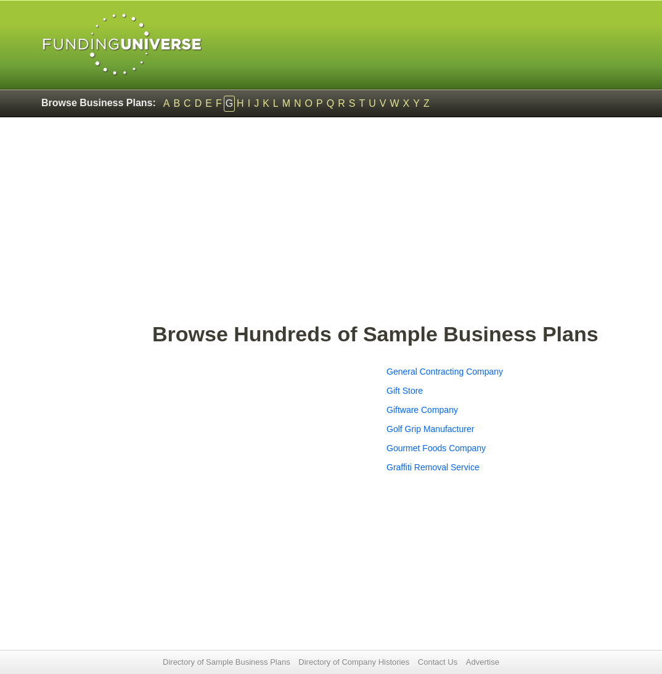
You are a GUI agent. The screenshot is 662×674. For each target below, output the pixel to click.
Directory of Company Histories (353, 662)
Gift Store (404, 391)
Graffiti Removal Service (433, 467)
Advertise (482, 662)
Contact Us (437, 662)
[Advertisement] (386, 225)
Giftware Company (422, 410)
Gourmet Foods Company (436, 448)
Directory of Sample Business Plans (226, 662)
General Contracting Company (444, 372)
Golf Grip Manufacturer (430, 429)
